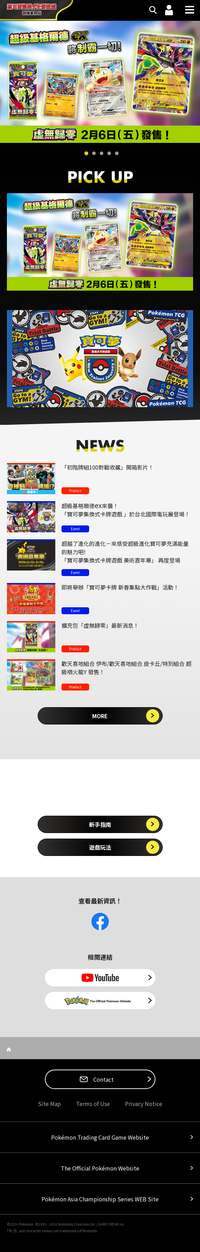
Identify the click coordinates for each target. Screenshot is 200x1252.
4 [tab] (109, 153)
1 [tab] (86, 153)
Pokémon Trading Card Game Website (100, 1137)
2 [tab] (94, 153)
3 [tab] (101, 153)
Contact (103, 1079)
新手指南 (100, 824)
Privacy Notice (143, 1103)
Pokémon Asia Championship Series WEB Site (100, 1199)
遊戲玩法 (100, 847)
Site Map (49, 1103)
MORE (100, 716)
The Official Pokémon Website (100, 1168)
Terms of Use (93, 1103)
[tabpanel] (100, 82)
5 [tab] (116, 153)
